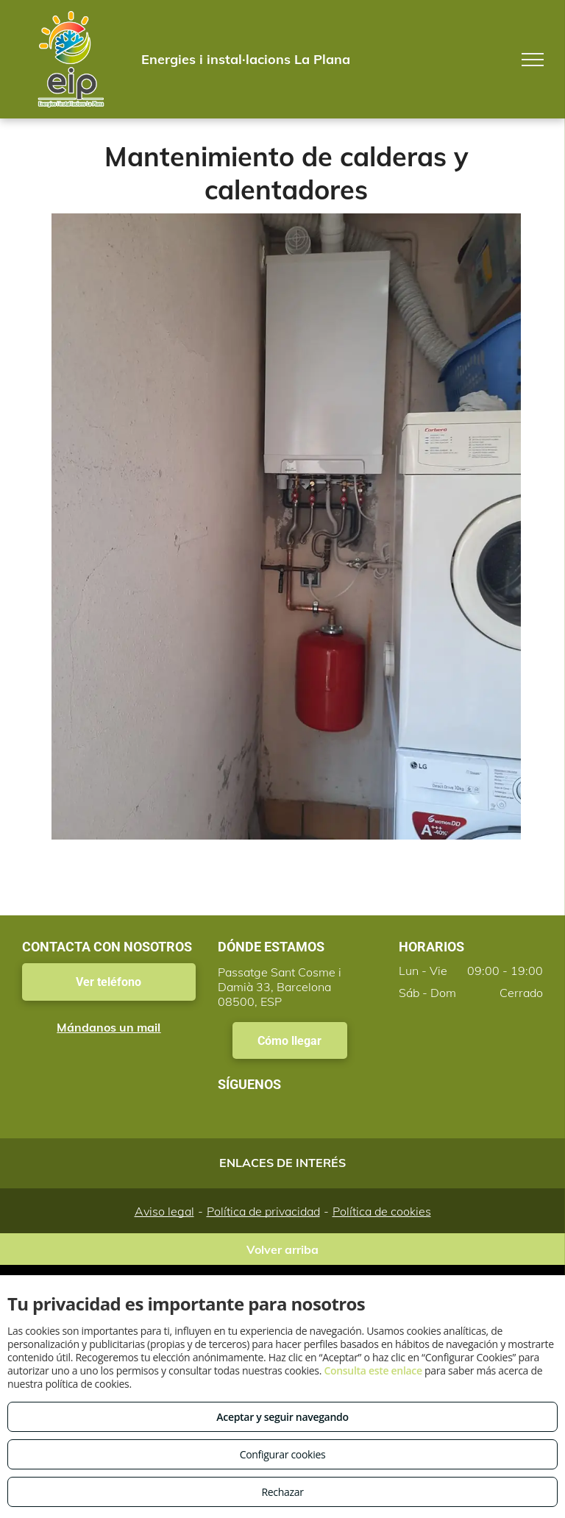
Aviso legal (164, 1211)
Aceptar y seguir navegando (282, 1417)
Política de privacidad (263, 1211)
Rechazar (282, 1492)
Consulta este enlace (373, 1370)
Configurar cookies (283, 1454)
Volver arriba (282, 1249)
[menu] (533, 59)
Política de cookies (382, 1211)
